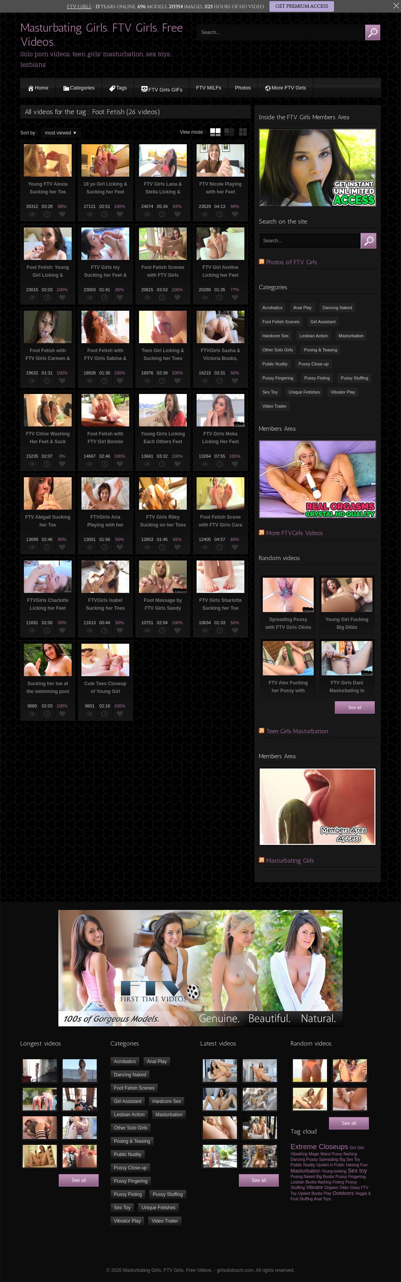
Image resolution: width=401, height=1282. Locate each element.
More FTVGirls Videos (294, 533)
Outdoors (343, 1193)
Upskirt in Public (330, 1165)
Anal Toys (322, 1199)
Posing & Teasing (320, 349)
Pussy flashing (344, 1154)
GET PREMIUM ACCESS (301, 7)
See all (354, 707)
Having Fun (356, 1164)
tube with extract (229, 132)
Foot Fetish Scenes (281, 321)
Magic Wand (320, 1154)
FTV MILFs (208, 88)
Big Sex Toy (350, 1159)
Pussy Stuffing (354, 378)
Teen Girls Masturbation (297, 731)
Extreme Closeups (319, 1147)
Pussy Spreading (322, 1159)
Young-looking (334, 1171)
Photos (243, 88)
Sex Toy (270, 392)
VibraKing (299, 1154)
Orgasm (331, 1187)
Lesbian (297, 1182)
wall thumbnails (243, 132)
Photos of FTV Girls (291, 262)
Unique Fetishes (304, 392)
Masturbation (351, 335)
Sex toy (357, 1170)
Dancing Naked (337, 307)
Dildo (344, 1187)
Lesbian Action (314, 335)
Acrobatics (272, 307)
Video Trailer (274, 406)
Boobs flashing (318, 1182)
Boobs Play (321, 1193)
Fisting (338, 1182)
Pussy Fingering (277, 378)
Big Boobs (325, 1177)
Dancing (298, 1159)
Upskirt (304, 1193)
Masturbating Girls (290, 860)
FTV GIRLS (79, 7)
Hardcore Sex (275, 335)
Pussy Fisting (317, 378)
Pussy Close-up (313, 364)
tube (215, 132)
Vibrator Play (343, 392)
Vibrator (314, 1187)
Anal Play (302, 307)
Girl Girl (356, 1147)
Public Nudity (274, 364)
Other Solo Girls (277, 349)
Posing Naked (303, 1177)
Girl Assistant (323, 321)
